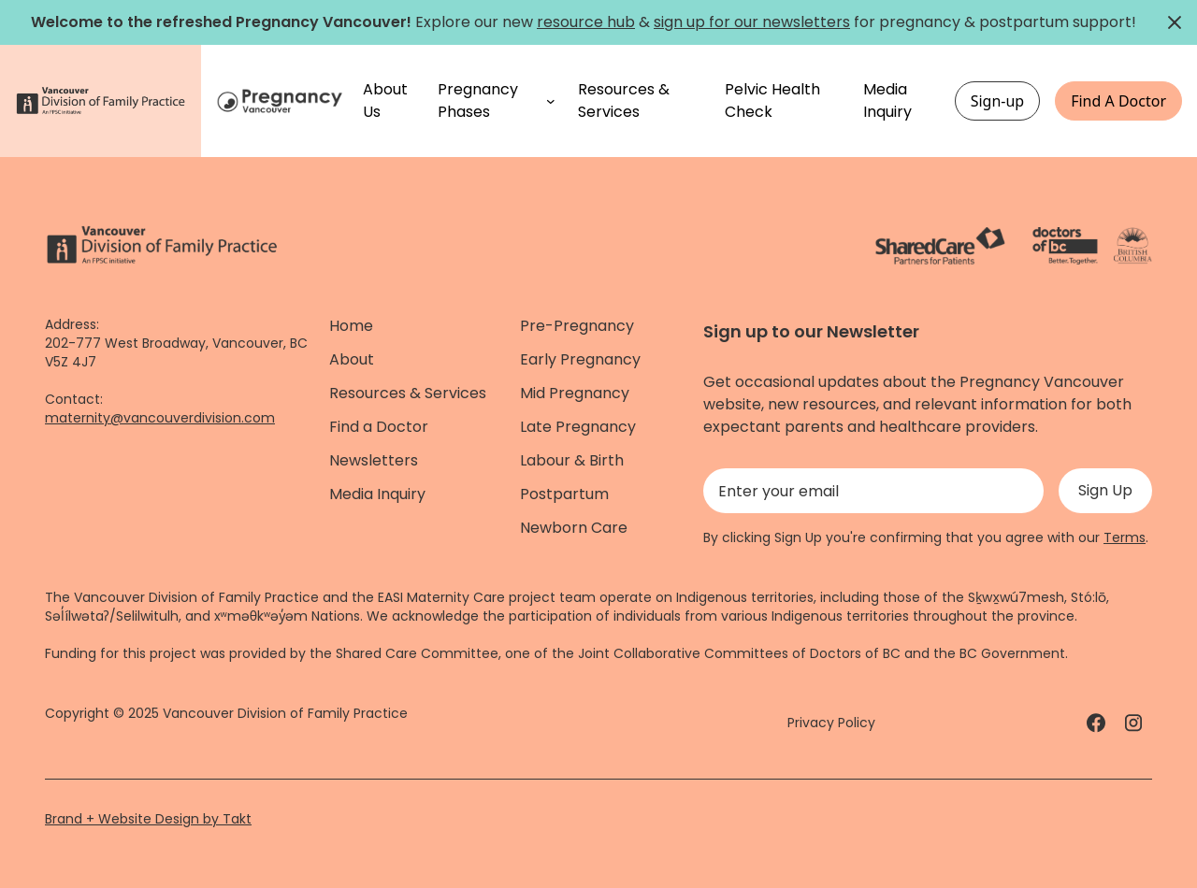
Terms (1124, 537)
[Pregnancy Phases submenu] (550, 101)
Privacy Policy (831, 722)
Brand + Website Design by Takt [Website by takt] (148, 818)
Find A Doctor (1118, 101)
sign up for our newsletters (752, 22)
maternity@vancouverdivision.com (160, 417)
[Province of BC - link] (1133, 246)
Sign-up (998, 101)
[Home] (282, 101)
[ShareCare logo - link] (940, 246)
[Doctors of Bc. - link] (1065, 246)
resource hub (586, 22)
